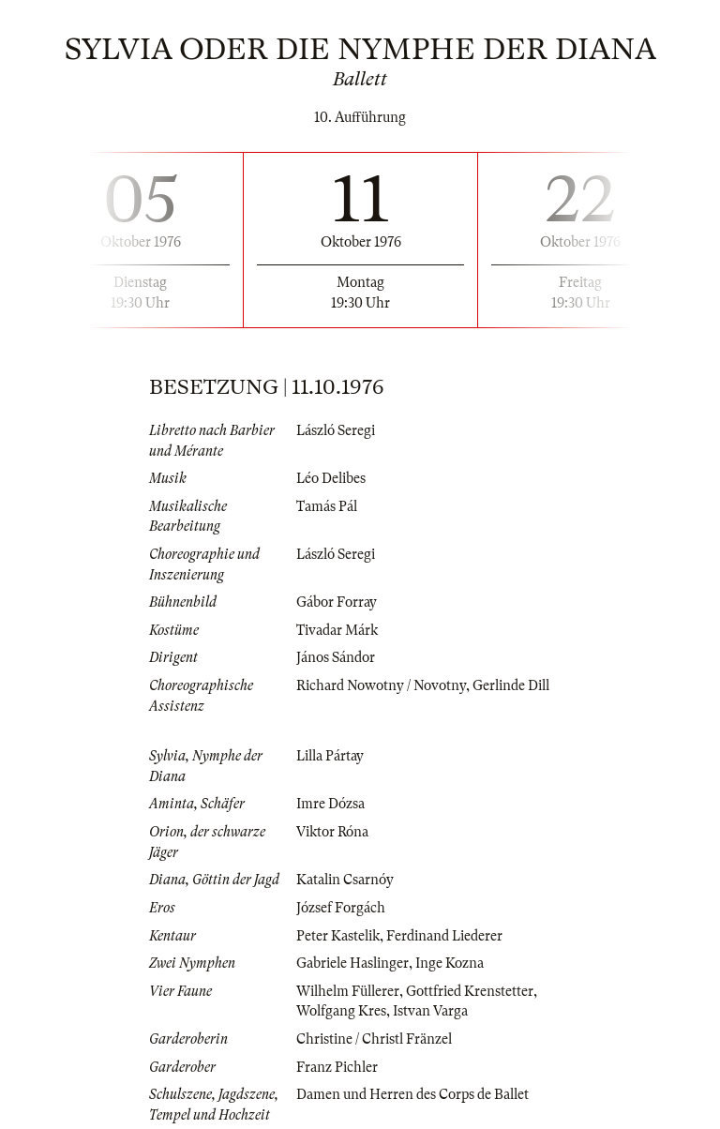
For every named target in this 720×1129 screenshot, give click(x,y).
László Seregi (335, 430)
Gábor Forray (336, 602)
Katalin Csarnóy (345, 879)
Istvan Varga (430, 1010)
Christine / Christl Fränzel (374, 1038)
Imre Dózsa (330, 803)
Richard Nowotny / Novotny (381, 685)
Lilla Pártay (330, 755)
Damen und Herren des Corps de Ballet (412, 1094)
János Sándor (335, 657)
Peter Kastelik (338, 935)
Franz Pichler (337, 1067)
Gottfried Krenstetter (469, 991)
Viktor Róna (332, 831)
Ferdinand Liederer (444, 935)
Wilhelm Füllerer (347, 991)
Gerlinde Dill (510, 685)
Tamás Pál (326, 506)
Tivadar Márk (337, 630)
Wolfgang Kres (341, 1010)
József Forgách (340, 907)
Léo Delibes (331, 478)
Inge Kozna (449, 963)
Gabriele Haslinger (352, 963)
